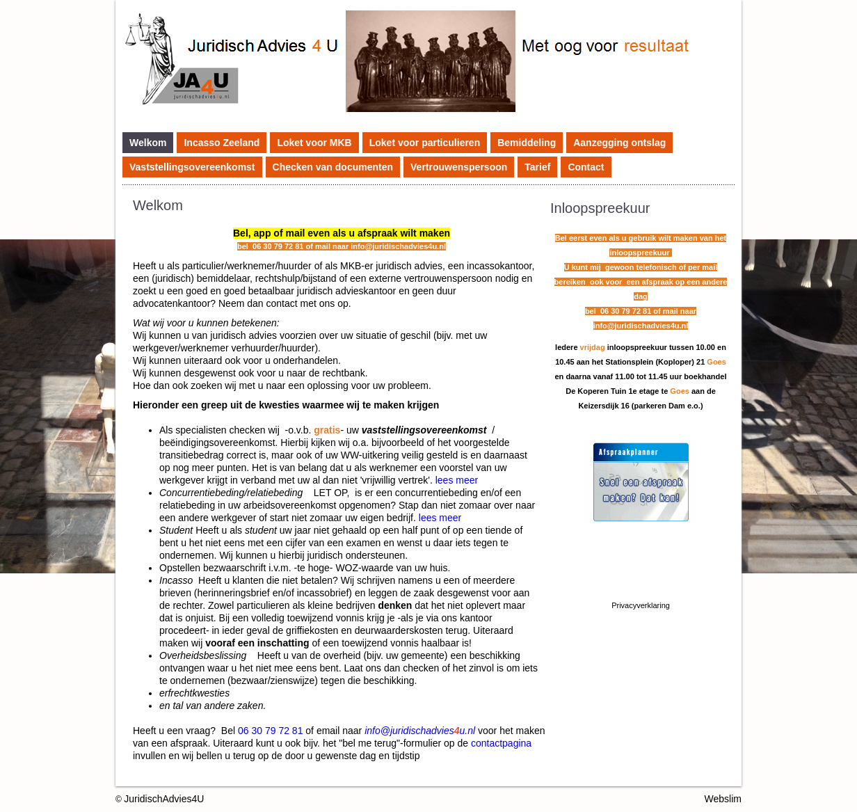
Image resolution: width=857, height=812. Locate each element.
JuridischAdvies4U (164, 798)
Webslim (723, 798)
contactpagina (501, 743)
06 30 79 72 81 (270, 730)
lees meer (456, 480)
